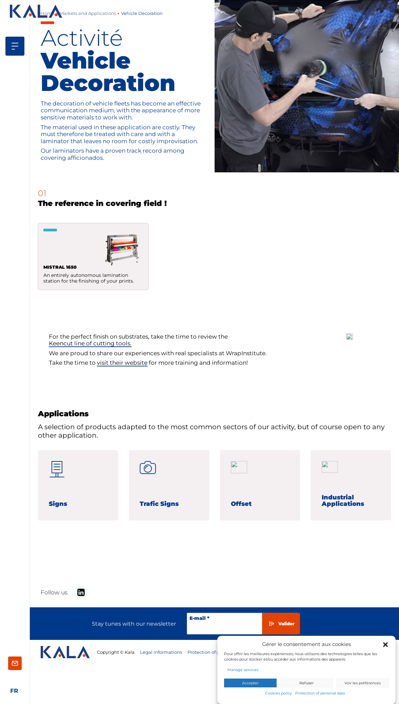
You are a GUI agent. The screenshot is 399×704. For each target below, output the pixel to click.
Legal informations (161, 652)
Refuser (306, 683)
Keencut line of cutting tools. (90, 345)
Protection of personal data (320, 693)
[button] (385, 644)
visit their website (122, 364)
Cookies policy (278, 693)
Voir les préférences (362, 683)
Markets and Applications (88, 13)
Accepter (250, 683)
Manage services (242, 669)
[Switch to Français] (14, 691)
